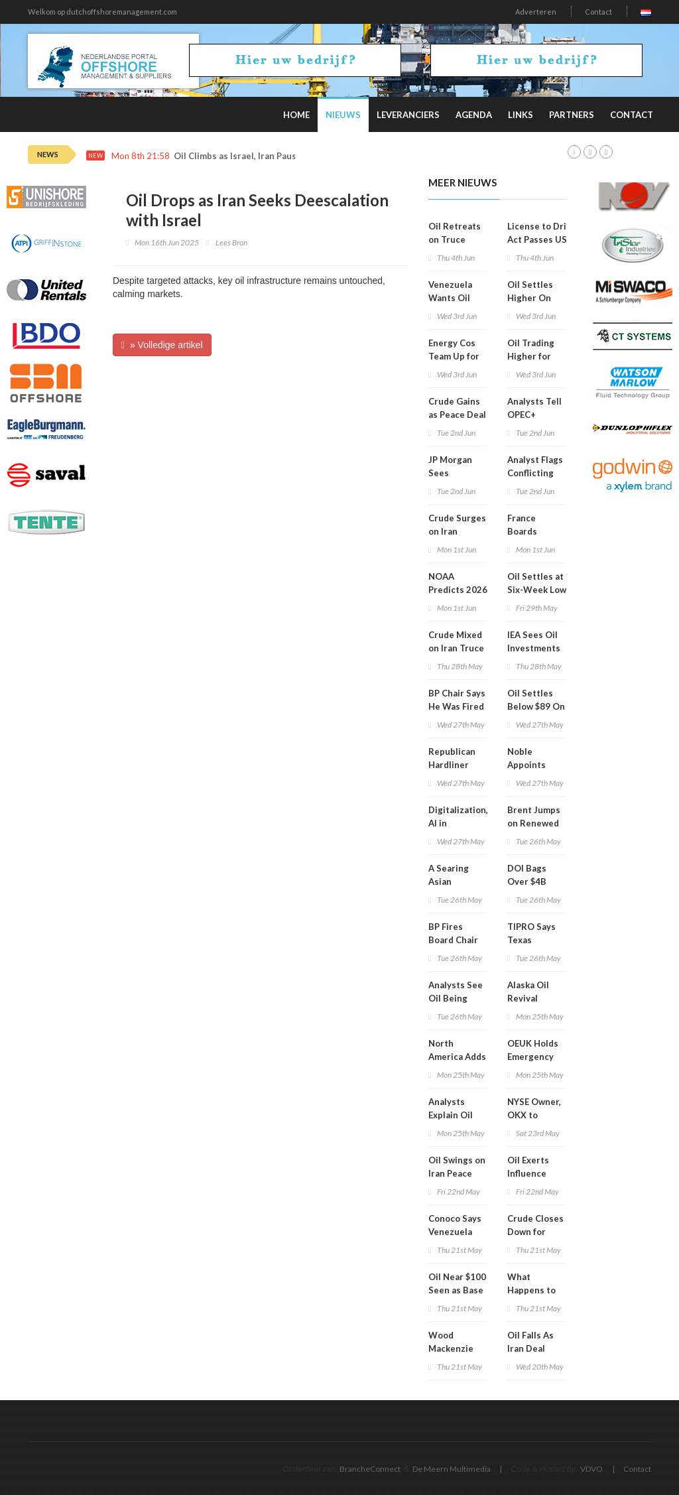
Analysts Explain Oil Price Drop (450, 1115)
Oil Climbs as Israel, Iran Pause (238, 156)
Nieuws (343, 114)
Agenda (474, 114)
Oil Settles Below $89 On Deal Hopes (536, 706)
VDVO (591, 1469)
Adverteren (535, 11)
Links (520, 114)
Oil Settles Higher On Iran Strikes (531, 297)
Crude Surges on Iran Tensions (457, 531)
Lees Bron (231, 242)
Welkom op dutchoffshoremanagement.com (102, 11)
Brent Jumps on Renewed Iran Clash (533, 823)
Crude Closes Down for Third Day (535, 1231)
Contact (598, 11)
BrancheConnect (370, 1469)
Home (296, 114)
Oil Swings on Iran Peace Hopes (456, 1173)
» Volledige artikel (162, 345)
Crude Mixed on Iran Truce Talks (456, 648)
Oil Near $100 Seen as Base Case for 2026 (457, 1290)
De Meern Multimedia (451, 1469)
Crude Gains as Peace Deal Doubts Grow (457, 414)
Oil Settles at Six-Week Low (536, 583)
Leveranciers (408, 114)
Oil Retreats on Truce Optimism (454, 239)
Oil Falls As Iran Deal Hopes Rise (531, 1348)
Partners (571, 114)
